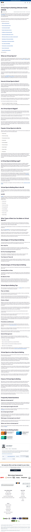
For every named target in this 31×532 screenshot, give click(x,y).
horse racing (26, 59)
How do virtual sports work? (6, 25)
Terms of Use (8, 507)
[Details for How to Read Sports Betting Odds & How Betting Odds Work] (4, 438)
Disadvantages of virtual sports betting (8, 41)
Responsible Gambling (22, 497)
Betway (6, 426)
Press (23, 499)
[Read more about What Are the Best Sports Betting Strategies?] (11, 433)
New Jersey (6, 76)
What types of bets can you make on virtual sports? (10, 36)
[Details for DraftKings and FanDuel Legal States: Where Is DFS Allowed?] (19, 433)
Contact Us (23, 493)
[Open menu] (29, 2)
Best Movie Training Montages (8, 496)
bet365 (2, 196)
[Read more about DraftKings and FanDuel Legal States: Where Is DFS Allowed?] (26, 433)
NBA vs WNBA (8, 491)
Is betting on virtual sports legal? (7, 32)
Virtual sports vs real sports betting (7, 45)
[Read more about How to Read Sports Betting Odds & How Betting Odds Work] (11, 437)
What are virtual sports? (5, 23)
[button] (29, 2)
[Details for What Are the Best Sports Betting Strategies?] (4, 433)
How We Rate (23, 496)
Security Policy (8, 513)
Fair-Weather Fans (8, 494)
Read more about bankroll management (20, 348)
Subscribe (15, 470)
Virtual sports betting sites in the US (7, 34)
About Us (22, 491)
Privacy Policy (8, 506)
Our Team (22, 494)
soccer (22, 59)
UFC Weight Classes (8, 493)
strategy (20, 287)
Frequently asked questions (6, 50)
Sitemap (23, 500)
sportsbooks (8, 75)
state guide (2, 409)
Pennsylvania (12, 76)
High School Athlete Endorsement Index (8, 497)
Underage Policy (8, 509)
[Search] (27, 2)
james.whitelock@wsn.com (11, 456)
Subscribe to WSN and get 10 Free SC (15, 0)
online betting (3, 14)
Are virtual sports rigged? (6, 27)
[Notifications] (25, 2)
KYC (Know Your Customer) (8, 512)
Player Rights (8, 510)
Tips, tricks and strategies (6, 43)
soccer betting (7, 229)
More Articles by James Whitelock (7, 453)
